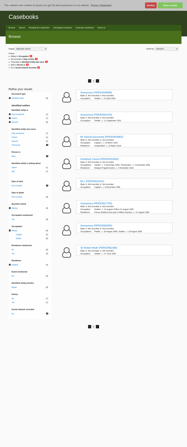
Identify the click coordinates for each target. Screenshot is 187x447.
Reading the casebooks (39, 28)
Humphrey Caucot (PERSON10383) (99, 159)
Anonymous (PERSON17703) (96, 203)
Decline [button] (151, 5)
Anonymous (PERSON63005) (96, 225)
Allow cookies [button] (170, 5)
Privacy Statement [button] (101, 5)
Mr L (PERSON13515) (92, 181)
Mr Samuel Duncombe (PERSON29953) (101, 137)
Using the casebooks (85, 28)
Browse (12, 28)
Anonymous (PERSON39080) (96, 92)
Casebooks (24, 16)
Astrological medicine (62, 28)
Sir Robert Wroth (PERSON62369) (98, 248)
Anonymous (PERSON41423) (96, 114)
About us (101, 28)
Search (22, 28)
